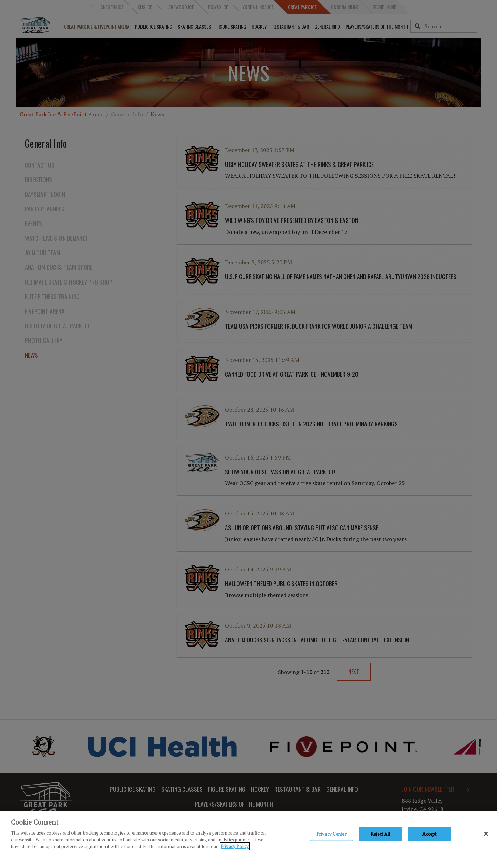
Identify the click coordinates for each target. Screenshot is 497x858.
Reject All (380, 835)
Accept (429, 835)
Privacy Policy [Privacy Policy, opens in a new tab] (235, 848)
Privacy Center (331, 835)
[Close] (486, 834)
